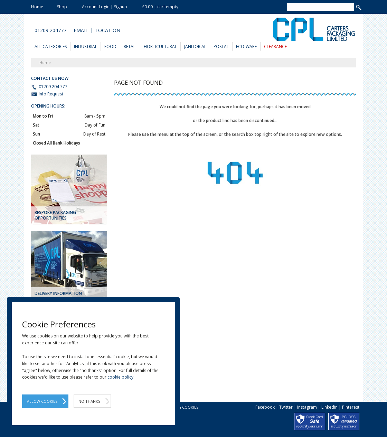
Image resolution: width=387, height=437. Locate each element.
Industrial (85, 46)
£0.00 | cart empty (160, 7)
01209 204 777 (49, 87)
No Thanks (89, 401)
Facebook (265, 407)
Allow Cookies (42, 401)
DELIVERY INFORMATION (58, 293)
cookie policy (120, 377)
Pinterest (350, 407)
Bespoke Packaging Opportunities (55, 215)
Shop (62, 7)
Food (110, 46)
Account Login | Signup (104, 7)
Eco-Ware (246, 46)
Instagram (307, 407)
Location (107, 30)
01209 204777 (50, 30)
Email (81, 30)
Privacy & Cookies (179, 407)
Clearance (275, 46)
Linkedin (329, 407)
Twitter (286, 407)
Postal (221, 46)
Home (37, 7)
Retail (130, 46)
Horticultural (160, 46)
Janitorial (195, 46)
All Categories (51, 46)
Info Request (47, 94)
